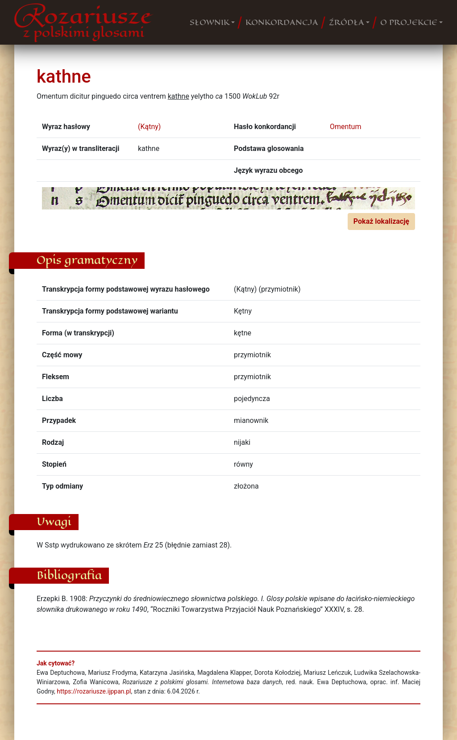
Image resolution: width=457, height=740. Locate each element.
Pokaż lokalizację (381, 221)
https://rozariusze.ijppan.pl (94, 691)
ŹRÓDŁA (346, 22)
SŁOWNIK (209, 22)
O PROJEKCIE (408, 22)
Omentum (345, 126)
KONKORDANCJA (281, 22)
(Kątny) (149, 126)
